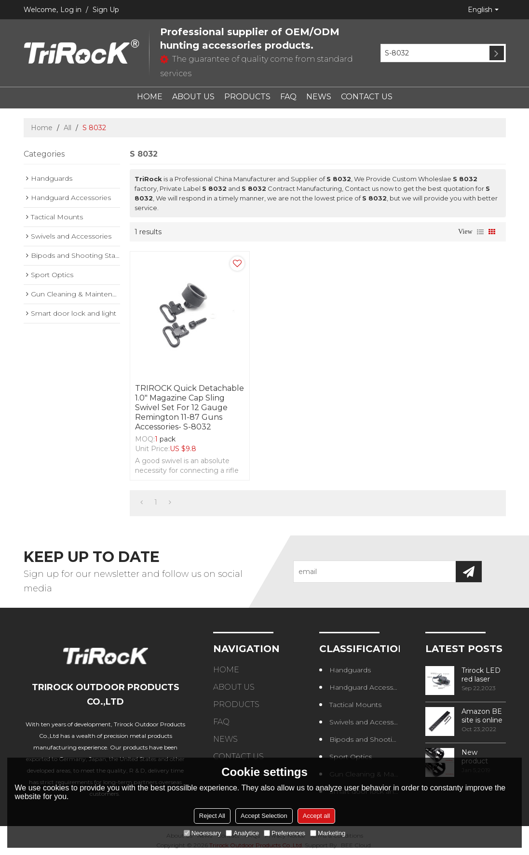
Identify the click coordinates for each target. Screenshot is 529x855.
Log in (70, 9)
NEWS (318, 96)
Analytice (242, 833)
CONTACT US (367, 96)
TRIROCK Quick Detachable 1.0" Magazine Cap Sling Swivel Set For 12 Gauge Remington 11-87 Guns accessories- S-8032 (189, 407)
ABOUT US (193, 96)
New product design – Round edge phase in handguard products (482, 756)
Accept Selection (264, 815)
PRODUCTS (247, 96)
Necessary (202, 833)
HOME (150, 96)
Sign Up (106, 9)
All (67, 127)
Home (42, 127)
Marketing (327, 833)
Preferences (284, 833)
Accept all (316, 815)
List (480, 232)
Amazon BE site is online (481, 715)
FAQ (288, 96)
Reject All (212, 815)
